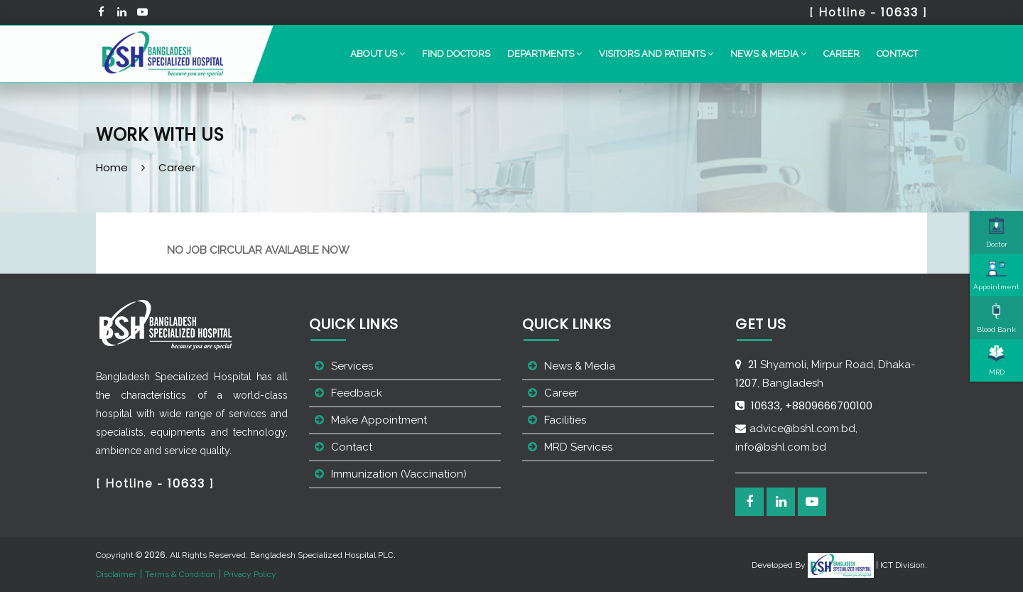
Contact (897, 53)
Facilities (565, 420)
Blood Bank (996, 318)
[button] (377, 54)
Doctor (996, 232)
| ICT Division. (867, 565)
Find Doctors (456, 53)
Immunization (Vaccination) (399, 474)
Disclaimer (116, 574)
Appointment (996, 275)
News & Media (579, 366)
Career (841, 53)
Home (112, 167)
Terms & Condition (180, 574)
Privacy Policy (250, 574)
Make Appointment (379, 420)
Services (352, 366)
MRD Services (578, 447)
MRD (996, 360)
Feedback (356, 393)
